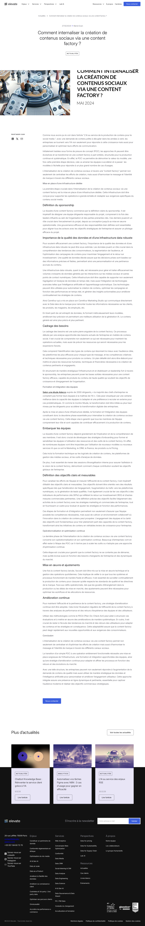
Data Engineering (61, 878)
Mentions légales (77, 921)
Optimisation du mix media (40, 856)
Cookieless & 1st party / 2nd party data (40, 893)
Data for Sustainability (88, 846)
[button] (25, 4)
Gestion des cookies (133, 921)
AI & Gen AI (34, 861)
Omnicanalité (34, 904)
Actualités (41, 16)
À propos (109, 4)
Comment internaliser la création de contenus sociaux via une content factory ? (78, 16)
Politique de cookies (115, 921)
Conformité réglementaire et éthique (40, 850)
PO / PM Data (60, 901)
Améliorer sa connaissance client (40, 885)
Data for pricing (86, 841)
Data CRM (59, 863)
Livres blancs (85, 878)
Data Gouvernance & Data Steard (64, 894)
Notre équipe (111, 841)
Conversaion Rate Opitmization (61, 847)
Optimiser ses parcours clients (41, 899)
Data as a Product (36, 871)
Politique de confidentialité (95, 921)
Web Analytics (60, 841)
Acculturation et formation (64, 911)
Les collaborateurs (112, 846)
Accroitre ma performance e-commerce (40, 910)
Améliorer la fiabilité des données (38, 877)
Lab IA (61, 4)
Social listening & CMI (63, 868)
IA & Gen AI (59, 888)
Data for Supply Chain (88, 851)
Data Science (60, 883)
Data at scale (35, 866)
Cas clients (84, 873)
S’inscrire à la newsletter (79, 820)
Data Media (59, 858)
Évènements (84, 883)
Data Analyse (60, 873)
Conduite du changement (64, 906)
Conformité (59, 853)
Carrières (118, 4)
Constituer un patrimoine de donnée (40, 842)
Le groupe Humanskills (114, 851)
